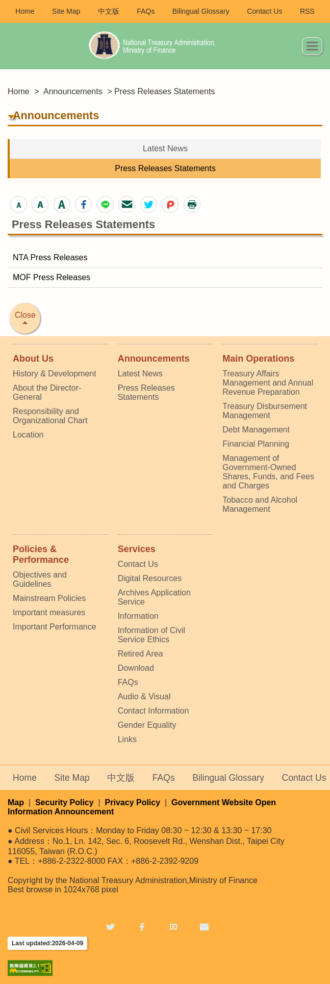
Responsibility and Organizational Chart (50, 416)
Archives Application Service (154, 597)
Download (136, 668)
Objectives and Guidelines (40, 579)
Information (138, 616)
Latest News (165, 148)
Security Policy (64, 802)
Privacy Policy (133, 802)
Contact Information (153, 710)
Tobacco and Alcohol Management (259, 504)
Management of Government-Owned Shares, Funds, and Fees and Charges (268, 472)
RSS (307, 11)
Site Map (66, 11)
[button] (18, 204)
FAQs (146, 11)
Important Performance (54, 626)
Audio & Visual (144, 696)
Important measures (49, 612)
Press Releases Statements (165, 168)
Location (28, 434)
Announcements (73, 91)
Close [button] (25, 315)
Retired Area (140, 653)
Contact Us (264, 11)
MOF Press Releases (51, 277)
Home (24, 11)
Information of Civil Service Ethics (152, 635)
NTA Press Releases (50, 257)
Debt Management (256, 429)
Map (16, 802)
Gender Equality (147, 725)
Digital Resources (150, 578)
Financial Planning (255, 444)
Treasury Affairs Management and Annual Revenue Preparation (267, 382)
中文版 (108, 11)
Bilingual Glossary (201, 11)
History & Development (54, 373)
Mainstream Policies (49, 598)
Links (127, 739)
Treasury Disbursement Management (264, 411)
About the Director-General (47, 392)
